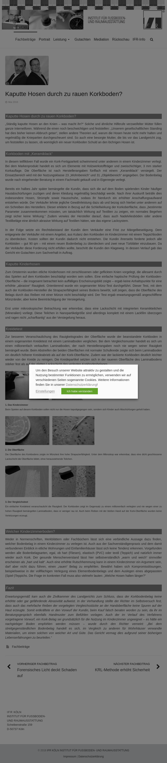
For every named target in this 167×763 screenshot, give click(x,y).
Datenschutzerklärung (81, 384)
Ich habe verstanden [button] (79, 391)
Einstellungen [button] (45, 391)
